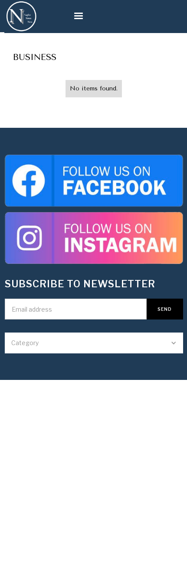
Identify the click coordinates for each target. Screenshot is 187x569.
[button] (65, 16)
